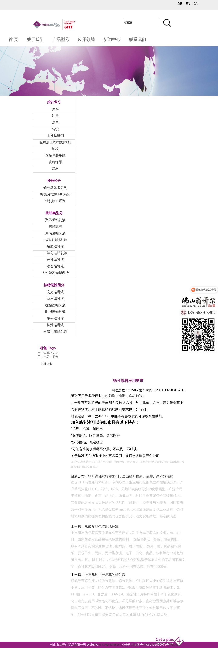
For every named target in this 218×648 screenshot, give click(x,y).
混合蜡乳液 (55, 266)
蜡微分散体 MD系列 (55, 194)
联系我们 (137, 39)
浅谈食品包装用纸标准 (102, 526)
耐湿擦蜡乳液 (55, 312)
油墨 (55, 116)
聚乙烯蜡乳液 (55, 220)
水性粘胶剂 (55, 135)
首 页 (13, 39)
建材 (55, 168)
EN (187, 4)
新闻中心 (111, 39)
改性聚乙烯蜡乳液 (55, 273)
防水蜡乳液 (55, 298)
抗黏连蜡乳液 (55, 305)
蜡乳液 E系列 (55, 201)
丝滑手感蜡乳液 (55, 331)
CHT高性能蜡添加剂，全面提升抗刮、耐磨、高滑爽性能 (130, 476)
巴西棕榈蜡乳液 (55, 240)
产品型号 (60, 39)
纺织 (55, 129)
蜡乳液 (76, 416)
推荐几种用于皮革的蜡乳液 (105, 574)
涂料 (55, 109)
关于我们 (35, 39)
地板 (55, 149)
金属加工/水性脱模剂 (55, 142)
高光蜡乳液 (55, 292)
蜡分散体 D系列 (55, 188)
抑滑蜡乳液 (55, 325)
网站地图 (175, 644)
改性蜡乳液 (55, 259)
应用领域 (86, 39)
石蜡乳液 (55, 226)
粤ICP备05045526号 (110, 644)
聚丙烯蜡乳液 (55, 233)
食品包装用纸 (55, 155)
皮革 (55, 122)
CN (196, 4)
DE (180, 4)
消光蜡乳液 (55, 318)
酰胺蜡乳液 (55, 246)
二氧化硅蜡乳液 (55, 253)
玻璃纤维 (55, 162)
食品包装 (135, 396)
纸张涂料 (47, 364)
